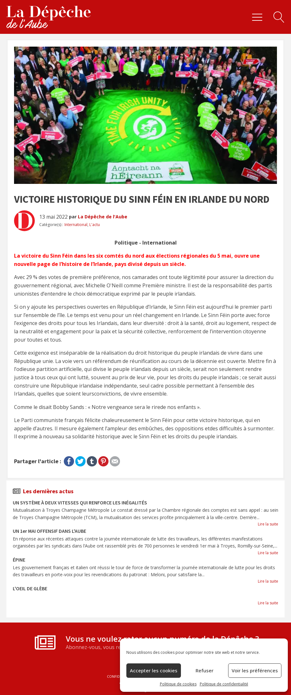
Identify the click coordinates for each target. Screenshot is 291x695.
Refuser (204, 670)
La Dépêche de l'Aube (102, 217)
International (75, 224)
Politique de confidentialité (224, 684)
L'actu (94, 224)
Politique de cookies (178, 684)
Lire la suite (268, 524)
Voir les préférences (255, 670)
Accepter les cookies (153, 670)
